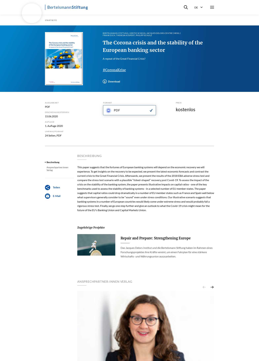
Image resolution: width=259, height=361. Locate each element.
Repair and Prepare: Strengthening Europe (156, 238)
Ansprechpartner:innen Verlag (57, 168)
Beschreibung (53, 162)
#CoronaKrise (114, 70)
